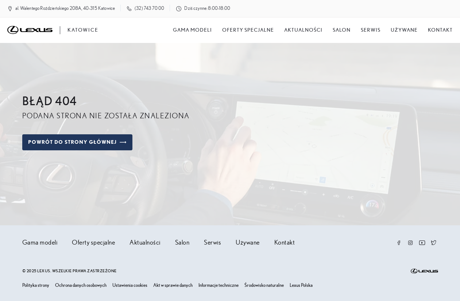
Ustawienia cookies (129, 285)
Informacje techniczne (218, 285)
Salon (182, 242)
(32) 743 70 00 (149, 8)
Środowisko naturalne (264, 285)
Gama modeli (192, 30)
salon (342, 30)
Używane (404, 30)
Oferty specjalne (248, 30)
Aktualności (303, 30)
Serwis (370, 30)
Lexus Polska (301, 285)
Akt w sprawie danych (173, 285)
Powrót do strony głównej (77, 142)
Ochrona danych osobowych (81, 285)
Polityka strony (35, 285)
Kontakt (440, 30)
